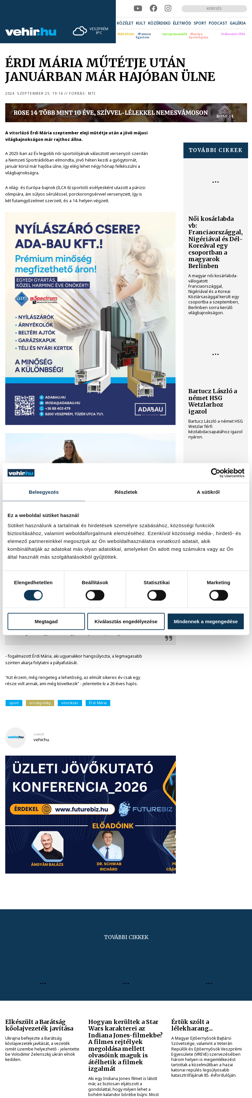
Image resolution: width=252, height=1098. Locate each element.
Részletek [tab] (126, 491)
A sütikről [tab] (208, 491)
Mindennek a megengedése (206, 621)
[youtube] (138, 8)
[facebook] (153, 8)
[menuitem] (125, 23)
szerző (38, 734)
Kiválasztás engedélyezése (126, 621)
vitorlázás (69, 702)
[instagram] (168, 8)
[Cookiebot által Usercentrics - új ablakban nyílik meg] (215, 473)
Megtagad (46, 621)
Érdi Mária (98, 702)
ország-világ (40, 702)
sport (14, 702)
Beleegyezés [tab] (44, 491)
